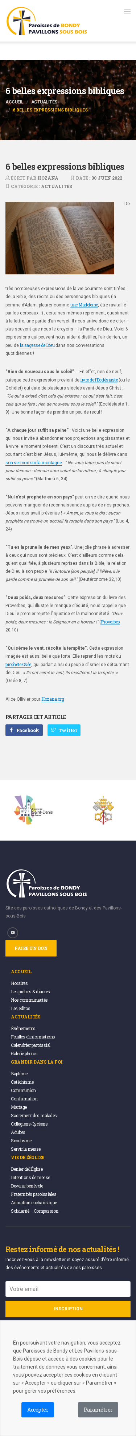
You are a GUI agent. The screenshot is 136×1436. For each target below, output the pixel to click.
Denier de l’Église (26, 1169)
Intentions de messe (30, 1177)
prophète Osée (18, 664)
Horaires (19, 983)
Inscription (68, 1308)
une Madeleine (84, 305)
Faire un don (31, 948)
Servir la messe (26, 1149)
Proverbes (110, 622)
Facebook (24, 730)
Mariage (19, 1107)
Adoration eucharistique (34, 1202)
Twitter (64, 730)
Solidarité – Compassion (34, 1211)
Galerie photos (24, 1053)
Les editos (20, 1008)
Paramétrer (98, 1409)
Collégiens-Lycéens (29, 1124)
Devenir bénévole (27, 1186)
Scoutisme (21, 1140)
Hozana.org (52, 699)
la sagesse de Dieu (37, 345)
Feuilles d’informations (33, 1037)
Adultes (18, 1132)
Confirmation (24, 1099)
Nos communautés (29, 1000)
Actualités (44, 102)
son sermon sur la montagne (33, 462)
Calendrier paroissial (30, 1045)
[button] (127, 11)
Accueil (14, 102)
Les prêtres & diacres (30, 991)
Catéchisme (22, 1082)
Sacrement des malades (34, 1115)
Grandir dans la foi (37, 1062)
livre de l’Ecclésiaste (99, 380)
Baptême (19, 1073)
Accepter (37, 1409)
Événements (23, 1028)
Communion (23, 1090)
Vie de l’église (27, 1157)
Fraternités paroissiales (33, 1194)
